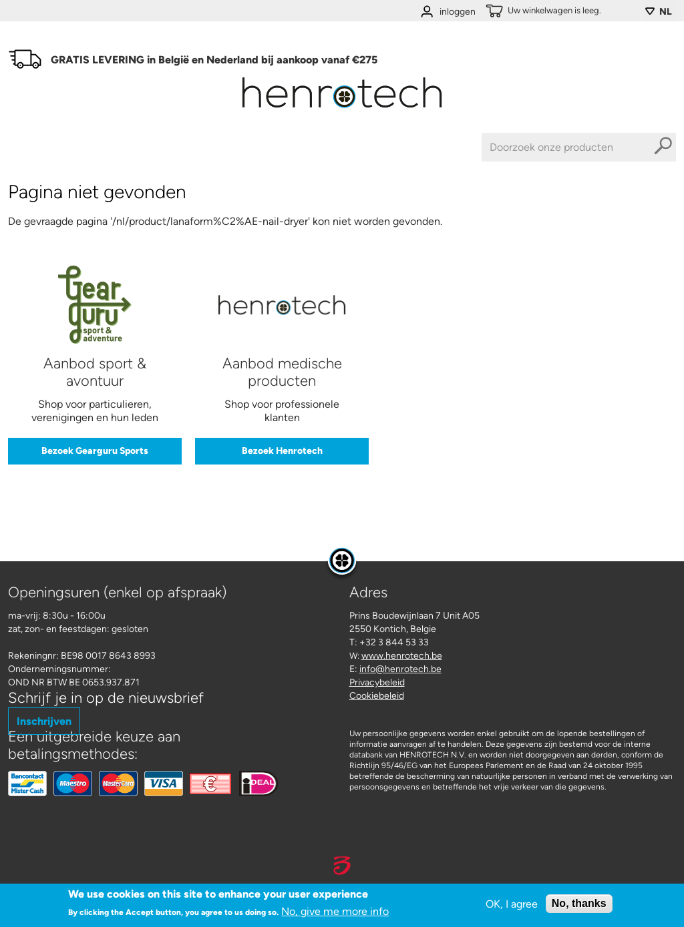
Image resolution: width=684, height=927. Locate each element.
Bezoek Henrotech (282, 450)
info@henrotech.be (400, 669)
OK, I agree (512, 904)
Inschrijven (44, 721)
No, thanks (579, 904)
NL (665, 11)
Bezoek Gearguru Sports (94, 450)
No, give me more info (335, 912)
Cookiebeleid (376, 695)
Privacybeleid (377, 682)
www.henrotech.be (401, 655)
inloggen (458, 11)
